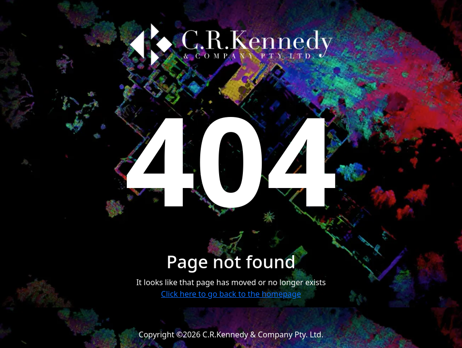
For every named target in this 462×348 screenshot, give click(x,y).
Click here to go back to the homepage (231, 294)
